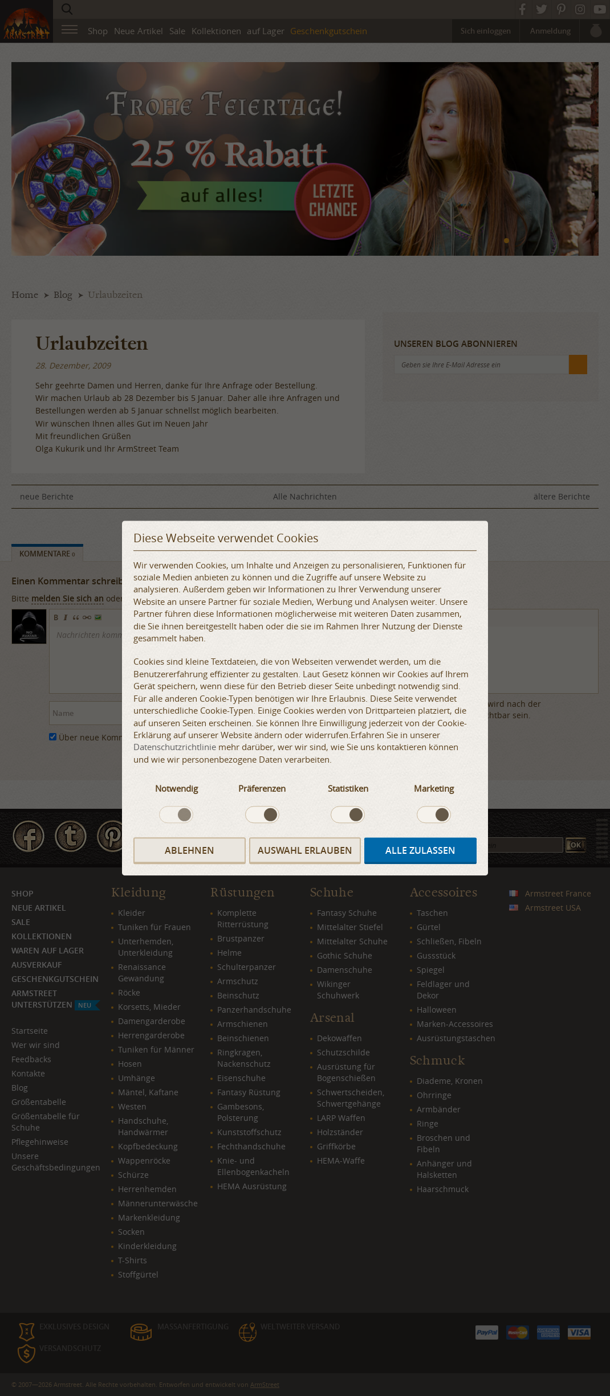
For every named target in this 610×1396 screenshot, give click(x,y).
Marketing (434, 789)
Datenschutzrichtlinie (174, 747)
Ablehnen (189, 850)
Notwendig (176, 789)
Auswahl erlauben (305, 850)
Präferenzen (262, 789)
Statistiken (348, 789)
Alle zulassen (420, 850)
